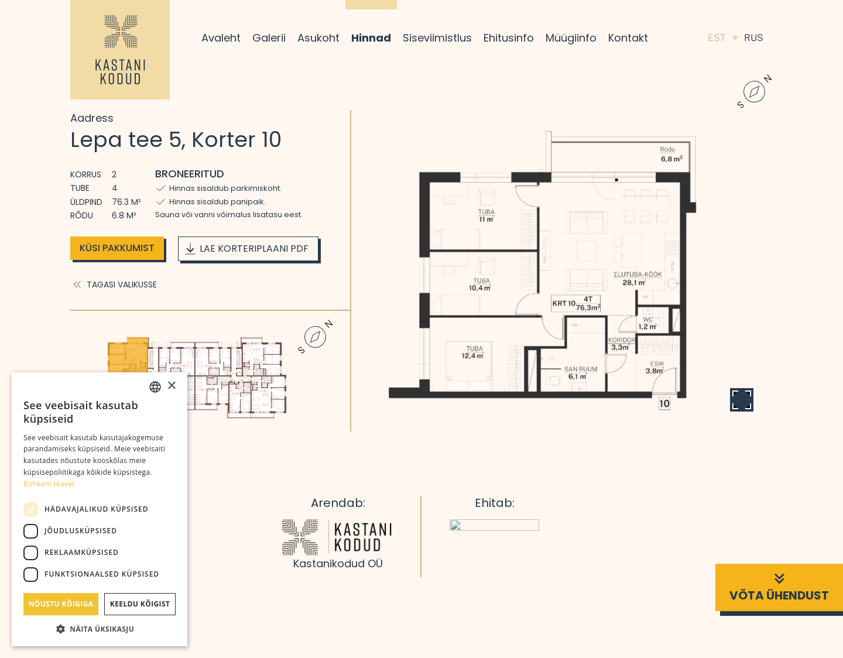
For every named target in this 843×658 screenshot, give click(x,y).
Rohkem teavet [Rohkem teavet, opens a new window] (49, 484)
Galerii (269, 37)
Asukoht (318, 37)
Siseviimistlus (437, 37)
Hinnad (371, 37)
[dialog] (99, 509)
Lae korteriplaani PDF (246, 249)
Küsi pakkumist (117, 248)
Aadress (92, 118)
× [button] (171, 386)
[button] (99, 629)
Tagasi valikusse (113, 284)
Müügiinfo (571, 37)
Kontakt (628, 37)
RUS (753, 37)
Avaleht (221, 37)
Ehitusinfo (509, 37)
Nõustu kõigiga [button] (61, 604)
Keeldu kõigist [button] (140, 604)
